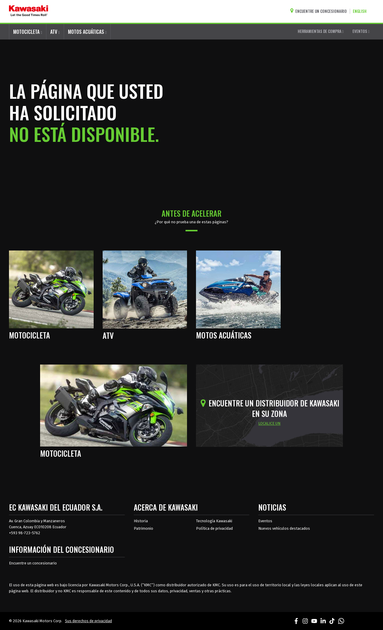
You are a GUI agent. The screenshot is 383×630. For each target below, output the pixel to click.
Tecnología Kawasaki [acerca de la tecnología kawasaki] (214, 521)
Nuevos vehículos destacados (284, 528)
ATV (55, 31)
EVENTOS (361, 31)
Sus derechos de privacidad (88, 621)
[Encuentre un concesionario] (320, 11)
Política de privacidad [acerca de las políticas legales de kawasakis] (214, 528)
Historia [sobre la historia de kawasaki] (141, 521)
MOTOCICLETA (27, 31)
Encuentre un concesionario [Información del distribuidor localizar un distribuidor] (33, 563)
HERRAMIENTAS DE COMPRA (321, 31)
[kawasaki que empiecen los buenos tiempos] (28, 11)
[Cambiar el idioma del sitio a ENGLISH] (361, 11)
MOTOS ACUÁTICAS (87, 31)
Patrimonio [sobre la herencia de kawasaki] (143, 528)
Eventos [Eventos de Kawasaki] (265, 521)
